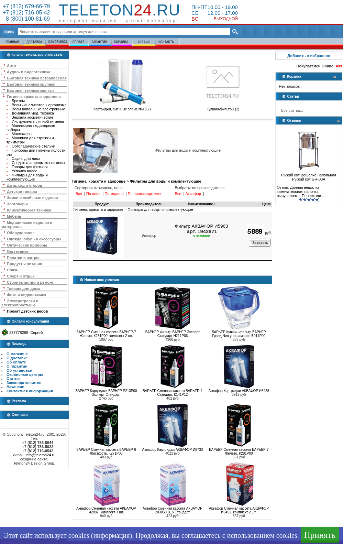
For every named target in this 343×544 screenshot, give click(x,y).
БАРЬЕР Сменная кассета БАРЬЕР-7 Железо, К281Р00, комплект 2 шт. (106, 334)
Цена (266, 204)
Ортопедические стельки (33, 146)
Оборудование (20, 233)
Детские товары (22, 191)
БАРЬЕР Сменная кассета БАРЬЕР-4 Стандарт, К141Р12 (172, 392)
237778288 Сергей (26, 332)
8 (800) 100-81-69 (26, 19)
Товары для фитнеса (30, 167)
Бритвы (18, 101)
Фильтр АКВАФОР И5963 (201, 226)
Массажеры (22, 134)
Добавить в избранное (308, 56)
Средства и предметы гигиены (38, 163)
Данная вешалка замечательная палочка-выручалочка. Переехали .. (300, 191)
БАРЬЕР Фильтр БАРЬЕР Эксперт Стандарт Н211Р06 (172, 334)
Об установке (19, 370)
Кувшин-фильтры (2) (223, 107)
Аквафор (149, 236)
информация (111, 535)
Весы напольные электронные (38, 109)
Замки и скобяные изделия (32, 198)
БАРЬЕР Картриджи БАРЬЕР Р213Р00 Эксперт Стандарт (106, 392)
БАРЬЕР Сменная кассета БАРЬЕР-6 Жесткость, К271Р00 (106, 451)
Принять (319, 535)
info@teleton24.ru (40, 455)
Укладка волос (24, 171)
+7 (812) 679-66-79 (26, 6)
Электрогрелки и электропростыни (19, 303)
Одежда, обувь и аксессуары (34, 239)
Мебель (14, 216)
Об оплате (16, 362)
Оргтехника (17, 251)
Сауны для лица (26, 158)
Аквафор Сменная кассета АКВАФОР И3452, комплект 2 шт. (239, 510)
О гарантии (17, 366)
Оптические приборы (27, 245)
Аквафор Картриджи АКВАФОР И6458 (239, 391)
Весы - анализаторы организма (39, 105)
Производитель (149, 204)
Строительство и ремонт (30, 282)
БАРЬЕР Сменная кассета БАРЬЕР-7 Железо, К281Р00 (239, 451)
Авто (11, 66)
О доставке (17, 358)
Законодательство (24, 383)
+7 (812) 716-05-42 (26, 12)
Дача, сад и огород (24, 185)
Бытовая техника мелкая (30, 90)
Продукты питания (24, 264)
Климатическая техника (29, 210)
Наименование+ (201, 204)
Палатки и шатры (23, 257)
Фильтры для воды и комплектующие (27, 177)
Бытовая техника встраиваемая (37, 78)
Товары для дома (23, 288)
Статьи (13, 379)
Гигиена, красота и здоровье (34, 97)
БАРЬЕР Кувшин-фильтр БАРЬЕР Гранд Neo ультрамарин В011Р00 (239, 334)
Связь (12, 270)
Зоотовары (17, 204)
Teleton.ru (119, 10)
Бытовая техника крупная (31, 84)
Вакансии (15, 387)
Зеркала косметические (32, 117)
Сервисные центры (25, 374)
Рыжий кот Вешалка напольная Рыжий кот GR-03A (308, 175)
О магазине (17, 354)
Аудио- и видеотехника (28, 72)
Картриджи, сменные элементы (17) (122, 107)
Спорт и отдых (20, 276)
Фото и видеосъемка (26, 295)
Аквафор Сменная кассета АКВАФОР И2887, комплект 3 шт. (106, 510)
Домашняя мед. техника (33, 113)
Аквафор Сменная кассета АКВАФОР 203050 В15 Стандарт (172, 510)
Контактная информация (30, 391)
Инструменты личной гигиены (38, 121)
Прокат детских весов (27, 311)
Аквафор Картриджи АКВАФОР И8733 (172, 449)
